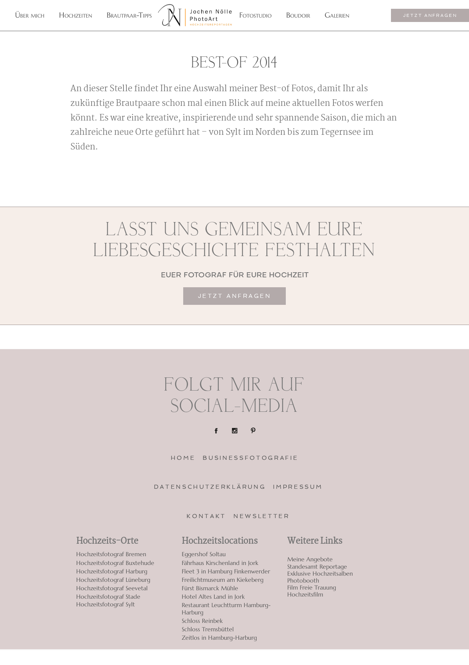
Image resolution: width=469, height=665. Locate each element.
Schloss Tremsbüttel (208, 629)
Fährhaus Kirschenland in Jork (220, 562)
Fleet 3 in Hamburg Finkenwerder (226, 571)
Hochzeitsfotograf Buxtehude (115, 562)
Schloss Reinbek (202, 620)
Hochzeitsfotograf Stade (108, 596)
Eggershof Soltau (204, 554)
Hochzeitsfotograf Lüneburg (113, 579)
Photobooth (303, 580)
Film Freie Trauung (311, 587)
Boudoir (298, 15)
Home (183, 457)
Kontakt (206, 516)
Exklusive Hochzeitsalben (320, 573)
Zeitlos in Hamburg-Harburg (219, 637)
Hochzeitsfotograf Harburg (111, 571)
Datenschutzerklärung (210, 486)
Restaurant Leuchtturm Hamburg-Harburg (226, 608)
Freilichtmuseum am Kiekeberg (222, 579)
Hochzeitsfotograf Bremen (111, 554)
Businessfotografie (250, 457)
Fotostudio (255, 15)
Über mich (29, 15)
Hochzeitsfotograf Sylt (105, 604)
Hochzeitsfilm (305, 594)
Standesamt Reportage (317, 566)
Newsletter (261, 516)
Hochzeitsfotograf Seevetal (112, 588)
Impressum (297, 486)
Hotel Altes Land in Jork (213, 596)
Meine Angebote (310, 559)
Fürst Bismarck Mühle (210, 588)
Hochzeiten (75, 15)
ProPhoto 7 (384, 657)
